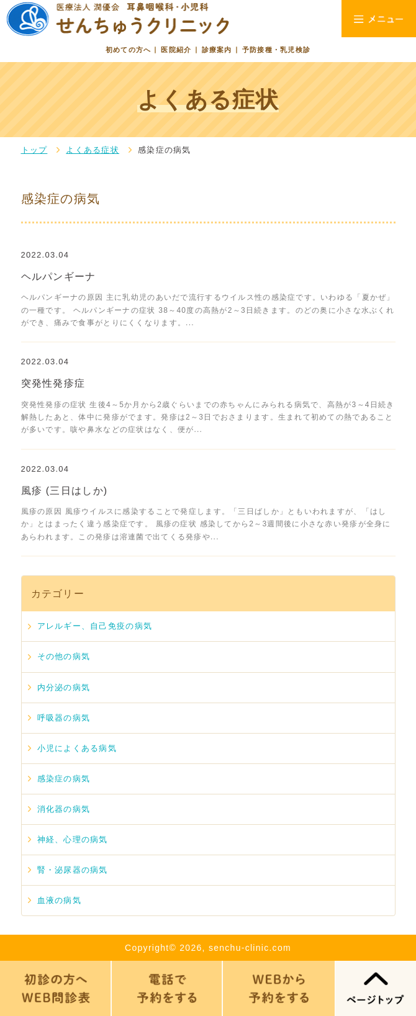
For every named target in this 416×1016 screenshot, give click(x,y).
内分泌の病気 (64, 687)
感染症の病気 (64, 778)
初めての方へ (128, 49)
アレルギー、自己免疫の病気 (95, 626)
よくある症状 (92, 150)
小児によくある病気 (77, 748)
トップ (34, 150)
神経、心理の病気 (72, 839)
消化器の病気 (64, 809)
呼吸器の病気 (64, 717)
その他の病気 (64, 656)
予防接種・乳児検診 (276, 49)
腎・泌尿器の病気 (72, 869)
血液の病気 (59, 900)
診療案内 (217, 49)
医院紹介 (176, 49)
